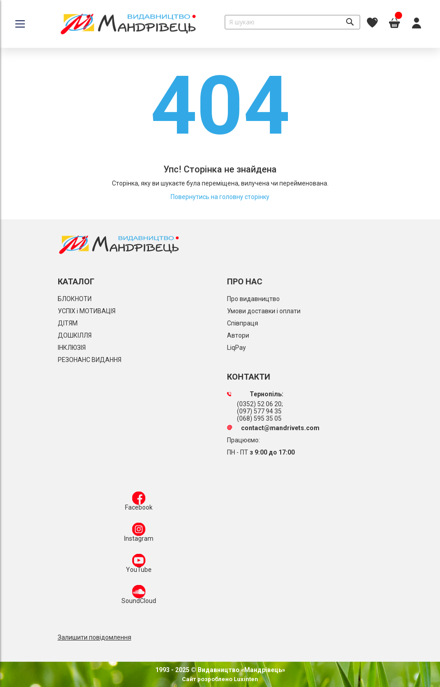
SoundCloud (138, 596)
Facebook (139, 503)
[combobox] (292, 22)
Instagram (138, 534)
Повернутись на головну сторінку (220, 196)
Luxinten (245, 679)
